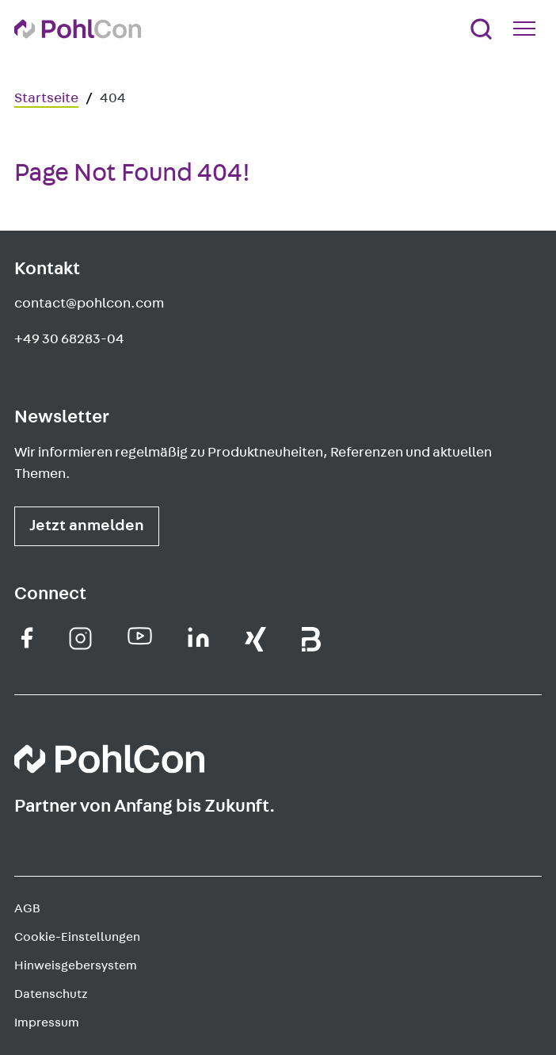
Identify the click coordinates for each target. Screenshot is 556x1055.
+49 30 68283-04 (69, 339)
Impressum (46, 1022)
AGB (27, 908)
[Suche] (481, 29)
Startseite (46, 98)
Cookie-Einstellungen (77, 937)
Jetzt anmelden (86, 525)
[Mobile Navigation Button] (527, 28)
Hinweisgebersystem (75, 965)
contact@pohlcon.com (89, 303)
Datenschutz (51, 994)
